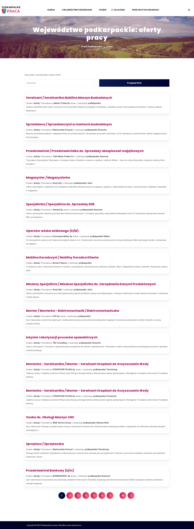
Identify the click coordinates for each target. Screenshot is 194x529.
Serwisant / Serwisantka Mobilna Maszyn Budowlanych (69, 97)
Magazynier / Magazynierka (48, 177)
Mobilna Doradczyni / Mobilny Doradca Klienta (62, 257)
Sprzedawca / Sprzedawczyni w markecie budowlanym (69, 124)
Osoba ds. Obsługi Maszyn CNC (50, 417)
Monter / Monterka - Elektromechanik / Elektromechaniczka (72, 310)
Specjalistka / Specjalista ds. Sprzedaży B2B (60, 204)
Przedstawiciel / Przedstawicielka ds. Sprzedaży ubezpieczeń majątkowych (85, 151)
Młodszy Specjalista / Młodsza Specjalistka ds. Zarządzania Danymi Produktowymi (91, 284)
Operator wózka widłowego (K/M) (52, 230)
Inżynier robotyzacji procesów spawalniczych (61, 337)
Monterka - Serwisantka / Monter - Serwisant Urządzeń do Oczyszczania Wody (87, 364)
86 (123, 495)
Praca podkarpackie (91, 46)
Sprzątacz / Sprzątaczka (45, 443)
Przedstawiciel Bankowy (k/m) (50, 470)
